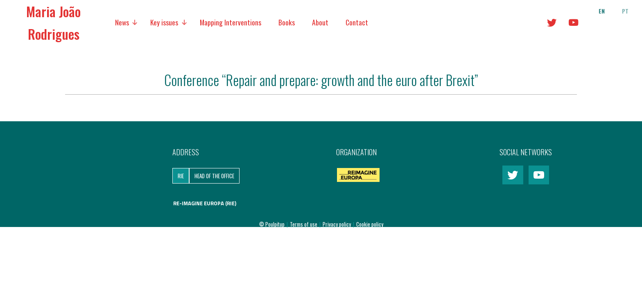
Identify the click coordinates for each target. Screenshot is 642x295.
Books (286, 22)
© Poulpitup (272, 224)
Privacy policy (337, 224)
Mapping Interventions (230, 22)
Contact (357, 22)
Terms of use (304, 224)
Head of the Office (214, 176)
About (320, 22)
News (122, 22)
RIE (181, 176)
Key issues (164, 22)
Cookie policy (369, 224)
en (602, 11)
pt (625, 11)
